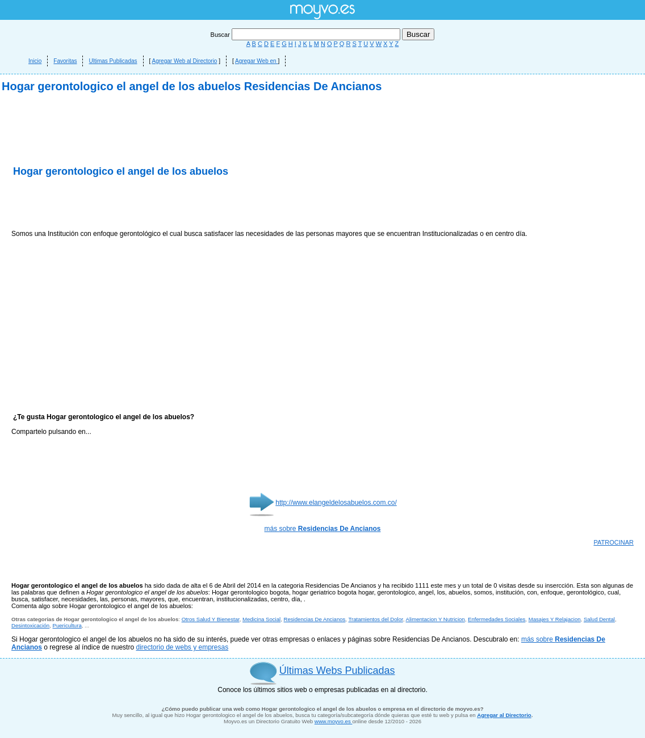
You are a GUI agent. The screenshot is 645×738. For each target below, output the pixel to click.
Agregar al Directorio (504, 715)
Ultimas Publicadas (113, 61)
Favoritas (65, 61)
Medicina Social (261, 619)
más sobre (323, 529)
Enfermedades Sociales (496, 619)
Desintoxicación (30, 625)
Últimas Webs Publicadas (337, 670)
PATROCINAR (614, 542)
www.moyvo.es (334, 721)
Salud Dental (599, 619)
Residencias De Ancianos (315, 619)
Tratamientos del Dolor (376, 619)
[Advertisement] (144, 204)
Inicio (34, 61)
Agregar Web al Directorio (184, 61)
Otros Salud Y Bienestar (211, 619)
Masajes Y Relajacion (555, 619)
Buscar (306, 34)
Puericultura (67, 625)
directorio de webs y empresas (182, 647)
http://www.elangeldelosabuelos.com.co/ (335, 503)
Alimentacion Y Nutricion (435, 619)
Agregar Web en (256, 61)
